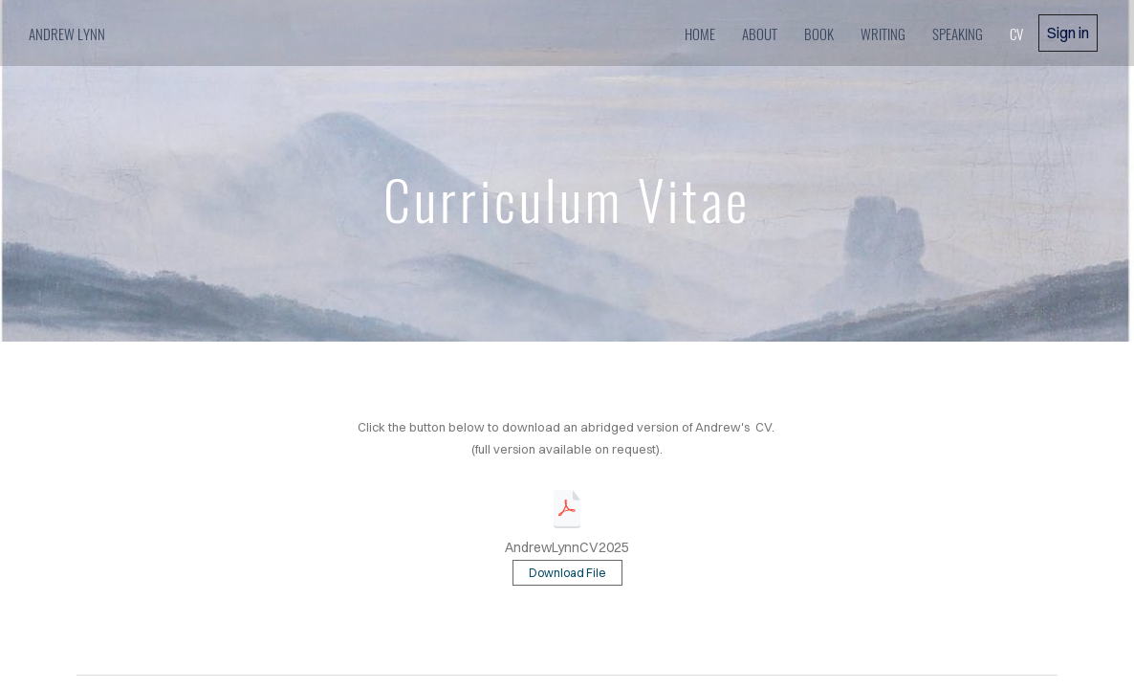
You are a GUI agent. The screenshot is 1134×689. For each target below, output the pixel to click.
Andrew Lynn (68, 33)
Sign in (1068, 32)
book (819, 33)
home (700, 33)
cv (1016, 33)
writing (883, 33)
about (759, 33)
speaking (957, 33)
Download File (567, 573)
